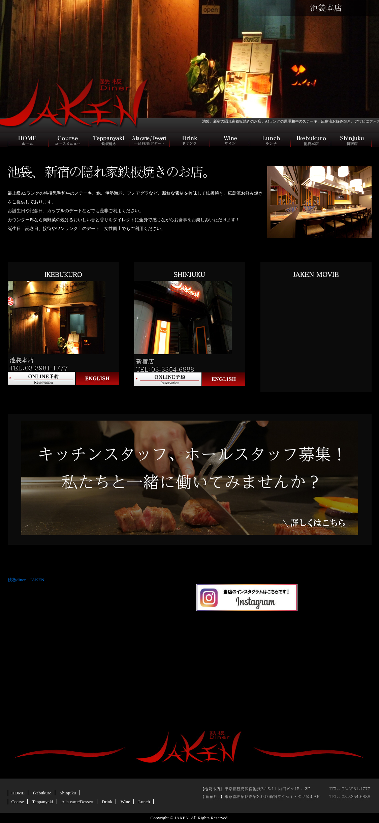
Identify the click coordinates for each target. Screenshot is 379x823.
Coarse (17, 801)
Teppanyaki (42, 801)
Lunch (144, 801)
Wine (125, 801)
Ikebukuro (42, 792)
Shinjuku (68, 792)
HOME (18, 792)
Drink (107, 801)
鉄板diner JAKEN (26, 579)
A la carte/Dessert (77, 801)
